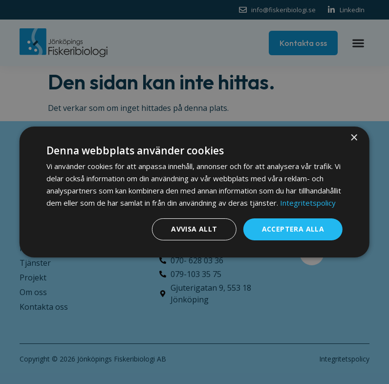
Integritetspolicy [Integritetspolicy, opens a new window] (308, 203)
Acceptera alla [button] (293, 229)
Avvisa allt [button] (194, 229)
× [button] (353, 138)
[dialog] (194, 192)
